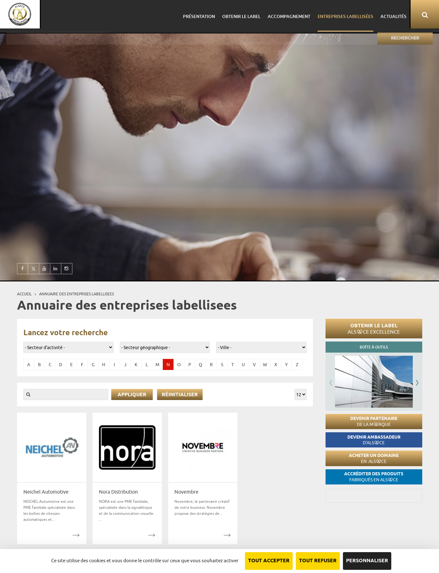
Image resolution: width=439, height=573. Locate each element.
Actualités (390, 14)
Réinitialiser (180, 394)
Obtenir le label (374, 329)
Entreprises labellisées (343, 14)
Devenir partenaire (373, 421)
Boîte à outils (374, 347)
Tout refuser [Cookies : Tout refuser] (318, 561)
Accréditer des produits (373, 476)
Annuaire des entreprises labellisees (76, 294)
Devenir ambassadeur (373, 440)
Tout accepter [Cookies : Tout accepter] (269, 561)
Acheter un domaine (374, 458)
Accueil (24, 294)
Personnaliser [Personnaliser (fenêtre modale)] (367, 561)
